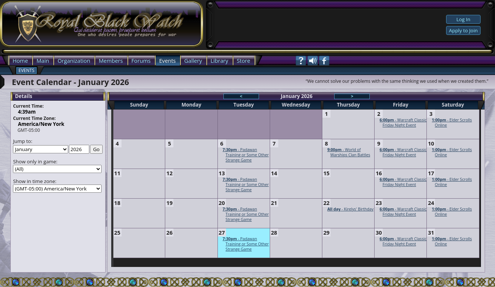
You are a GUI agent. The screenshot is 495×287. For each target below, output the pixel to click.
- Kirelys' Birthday (350, 209)
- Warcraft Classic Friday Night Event (403, 122)
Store (243, 60)
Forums (141, 60)
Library (219, 60)
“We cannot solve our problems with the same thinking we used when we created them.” (397, 81)
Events (167, 60)
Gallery (193, 60)
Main (42, 60)
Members (111, 60)
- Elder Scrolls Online (452, 122)
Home (20, 60)
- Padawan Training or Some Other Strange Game (246, 155)
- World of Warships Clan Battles (348, 152)
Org (62, 60)
